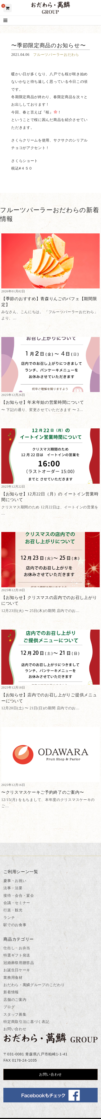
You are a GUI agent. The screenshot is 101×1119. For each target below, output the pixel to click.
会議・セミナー (16, 903)
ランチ (9, 917)
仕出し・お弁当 (16, 948)
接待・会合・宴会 (18, 895)
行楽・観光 (13, 910)
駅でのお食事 (14, 925)
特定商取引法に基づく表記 (26, 1022)
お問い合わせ (14, 1029)
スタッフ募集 (14, 1014)
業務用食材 (13, 977)
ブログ (9, 1007)
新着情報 (11, 992)
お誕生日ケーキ (16, 970)
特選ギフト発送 (16, 955)
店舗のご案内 (14, 999)
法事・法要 (13, 888)
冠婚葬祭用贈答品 (18, 963)
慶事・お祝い (14, 881)
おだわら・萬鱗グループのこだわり (34, 985)
